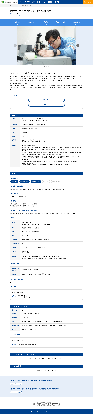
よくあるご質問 (75, 22)
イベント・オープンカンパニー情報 (61, 22)
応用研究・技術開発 (16, 392)
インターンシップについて (46, 22)
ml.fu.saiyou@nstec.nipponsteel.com (27, 297)
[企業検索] (88, 2)
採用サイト (46, 105)
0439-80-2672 (21, 295)
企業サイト (46, 100)
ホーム (11, 5)
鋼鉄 (12, 384)
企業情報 (17, 22)
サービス (19, 384)
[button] (77, 45)
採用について (31, 22)
